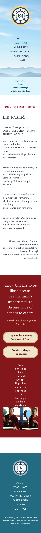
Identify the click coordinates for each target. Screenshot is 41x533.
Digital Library (20, 81)
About (20, 38)
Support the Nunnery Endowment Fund (20, 337)
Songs (20, 84)
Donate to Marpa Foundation (20, 352)
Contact (20, 508)
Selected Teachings (20, 87)
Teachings (20, 42)
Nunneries (20, 47)
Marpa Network (20, 51)
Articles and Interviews (20, 91)
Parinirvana (21, 55)
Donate (21, 60)
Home (6, 107)
